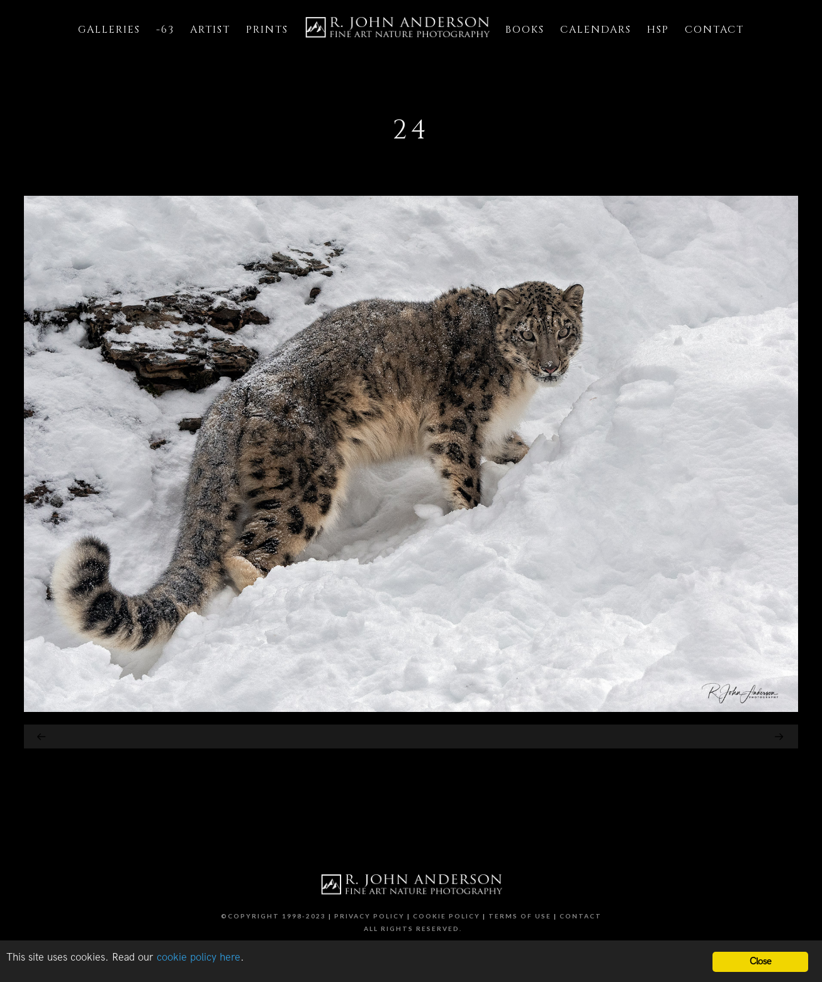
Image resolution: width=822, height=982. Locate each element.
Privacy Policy (369, 916)
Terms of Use (519, 916)
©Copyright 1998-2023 (273, 916)
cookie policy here (198, 957)
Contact (581, 916)
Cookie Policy (446, 916)
